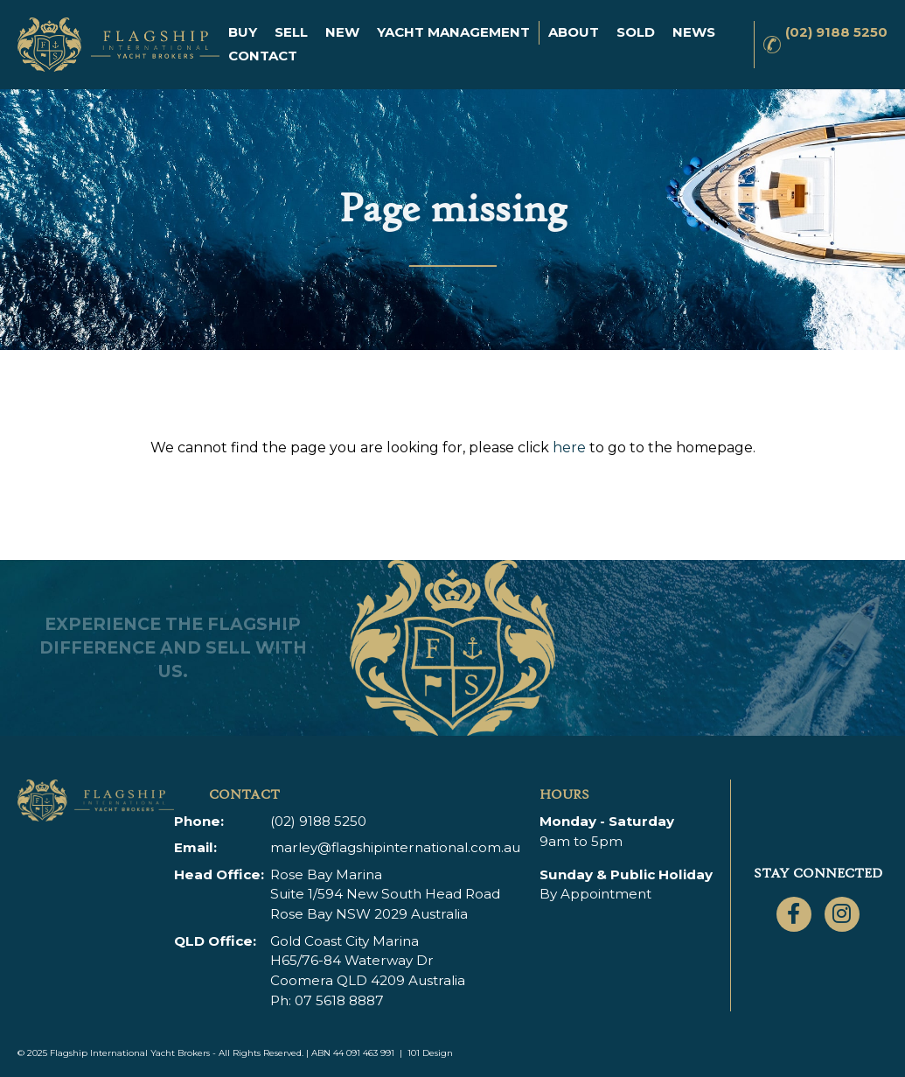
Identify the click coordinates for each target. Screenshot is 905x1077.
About (573, 32)
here (569, 447)
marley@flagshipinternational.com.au (395, 847)
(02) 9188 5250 (836, 32)
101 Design (430, 1053)
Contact (262, 55)
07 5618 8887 (339, 1000)
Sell (291, 32)
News (693, 32)
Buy (242, 32)
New (342, 32)
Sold (635, 32)
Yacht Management (453, 32)
